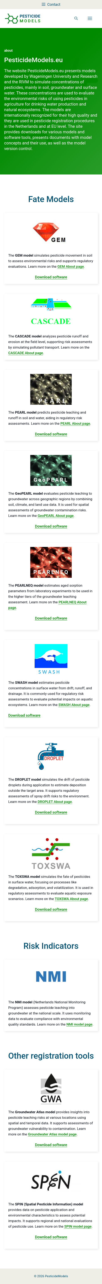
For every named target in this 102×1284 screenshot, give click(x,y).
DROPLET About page (55, 802)
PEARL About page (75, 423)
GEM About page (70, 266)
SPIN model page (77, 1226)
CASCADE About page (25, 353)
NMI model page (79, 1024)
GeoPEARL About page (55, 516)
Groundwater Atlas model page (52, 1134)
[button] (76, 18)
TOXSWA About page (71, 899)
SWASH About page (74, 705)
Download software (51, 277)
